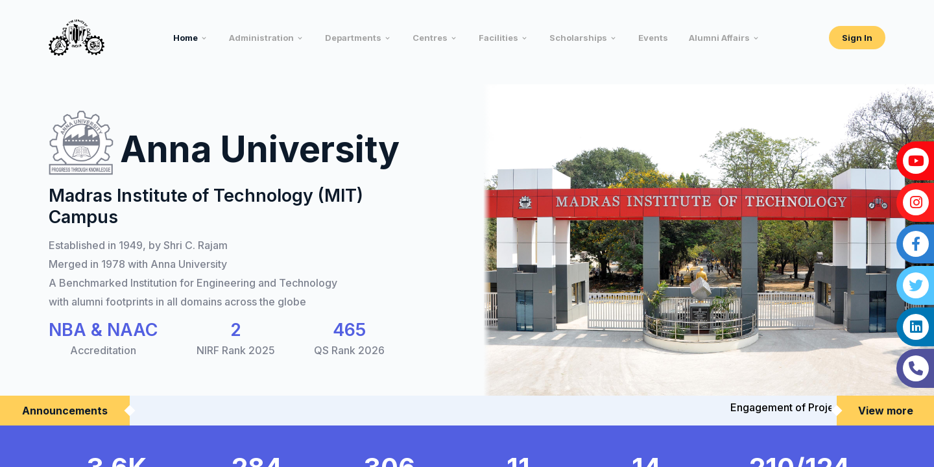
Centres (430, 37)
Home (185, 37)
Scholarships (578, 37)
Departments (353, 37)
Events (653, 37)
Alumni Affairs (719, 37)
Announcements (65, 410)
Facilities (498, 37)
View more (885, 410)
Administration (261, 37)
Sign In (857, 37)
